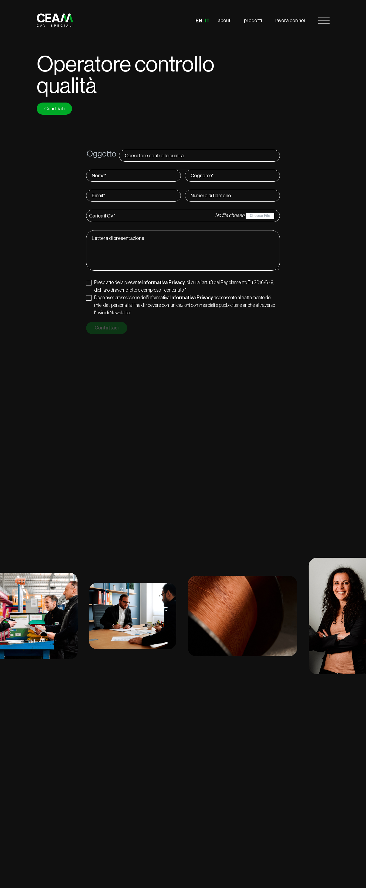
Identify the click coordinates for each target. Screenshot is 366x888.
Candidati (54, 108)
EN (198, 20)
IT (207, 20)
